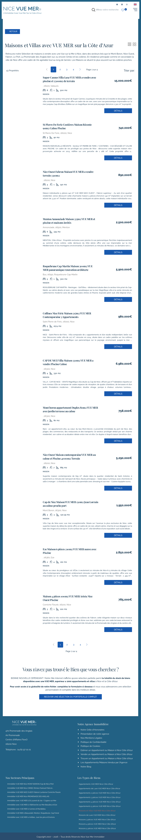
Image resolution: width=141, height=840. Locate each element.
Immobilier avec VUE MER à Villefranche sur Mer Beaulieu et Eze (32, 801)
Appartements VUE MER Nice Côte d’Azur (96, 781)
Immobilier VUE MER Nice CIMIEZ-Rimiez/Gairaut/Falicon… (30, 785)
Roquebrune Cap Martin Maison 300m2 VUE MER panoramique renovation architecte (68, 268)
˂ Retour (13, 34)
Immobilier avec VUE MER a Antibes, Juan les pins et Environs (31, 814)
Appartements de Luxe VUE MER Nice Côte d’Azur (99, 785)
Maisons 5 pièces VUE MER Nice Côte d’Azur (97, 825)
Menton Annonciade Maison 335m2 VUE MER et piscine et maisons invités (67, 221)
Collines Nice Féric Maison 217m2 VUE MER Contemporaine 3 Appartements (65, 314)
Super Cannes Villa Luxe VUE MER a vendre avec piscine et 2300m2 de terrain (67, 81)
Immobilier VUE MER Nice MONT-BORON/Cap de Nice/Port (30, 781)
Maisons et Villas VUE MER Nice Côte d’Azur (97, 807)
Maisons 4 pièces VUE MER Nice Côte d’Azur (97, 821)
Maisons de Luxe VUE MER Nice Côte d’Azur (97, 812)
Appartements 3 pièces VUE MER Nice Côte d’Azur (100, 794)
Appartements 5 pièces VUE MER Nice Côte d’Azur (100, 803)
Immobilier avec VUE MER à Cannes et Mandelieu (26, 806)
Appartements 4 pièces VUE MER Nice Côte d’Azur (100, 799)
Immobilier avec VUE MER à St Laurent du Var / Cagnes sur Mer (31, 797)
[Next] (80, 72)
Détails (118, 112)
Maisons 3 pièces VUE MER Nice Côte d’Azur (97, 816)
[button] (71, 693)
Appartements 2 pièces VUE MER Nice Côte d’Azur (100, 790)
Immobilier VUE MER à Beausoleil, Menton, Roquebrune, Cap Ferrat (33, 810)
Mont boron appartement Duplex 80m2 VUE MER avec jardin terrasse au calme (68, 408)
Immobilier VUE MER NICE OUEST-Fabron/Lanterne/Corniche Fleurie (34, 789)
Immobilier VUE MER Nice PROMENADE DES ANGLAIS (28, 793)
